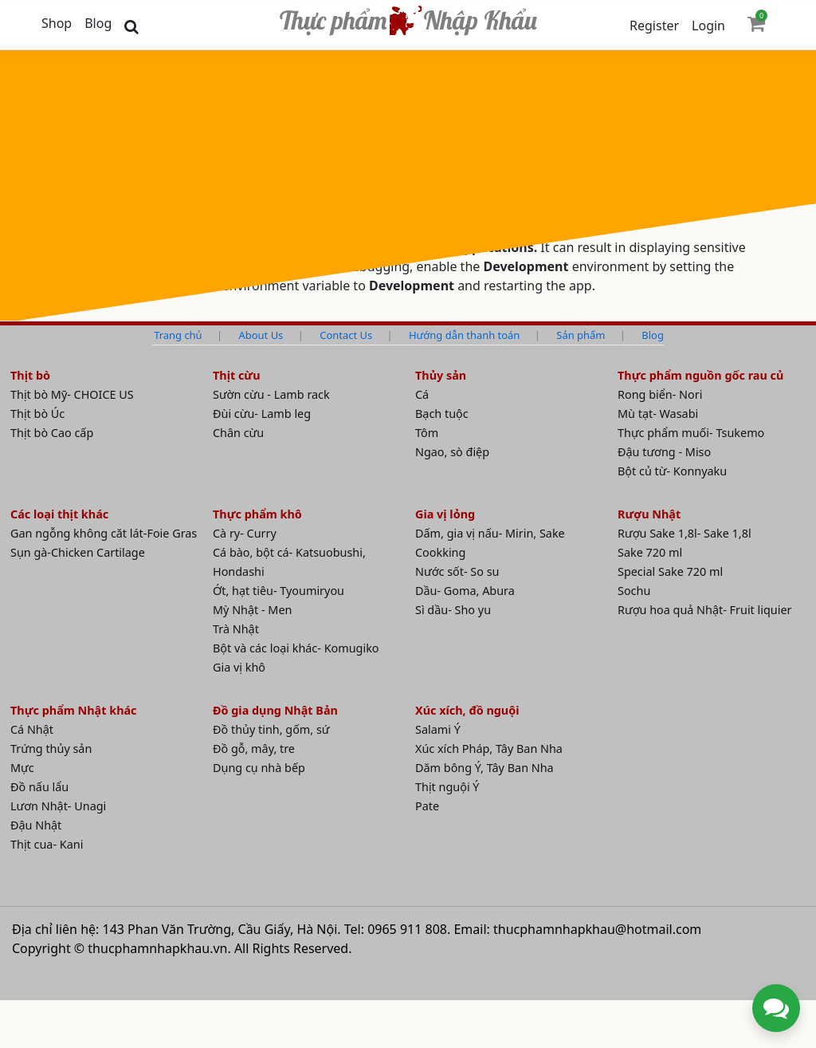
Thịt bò (30, 375)
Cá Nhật (31, 729)
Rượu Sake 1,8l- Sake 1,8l (684, 533)
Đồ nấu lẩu (39, 786)
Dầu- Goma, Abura (465, 590)
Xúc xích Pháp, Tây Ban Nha (489, 748)
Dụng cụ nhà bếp (259, 767)
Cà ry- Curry (245, 533)
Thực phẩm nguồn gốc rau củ (700, 375)
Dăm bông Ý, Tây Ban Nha (484, 767)
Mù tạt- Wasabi (658, 413)
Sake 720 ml (650, 552)
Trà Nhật (236, 628)
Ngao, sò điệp (452, 451)
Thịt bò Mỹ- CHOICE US (72, 394)
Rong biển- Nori (660, 394)
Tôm (426, 432)
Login (708, 25)
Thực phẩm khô (257, 514)
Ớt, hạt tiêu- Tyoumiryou (278, 590)
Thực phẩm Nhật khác (73, 710)
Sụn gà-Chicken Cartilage (77, 552)
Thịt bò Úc (37, 413)
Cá (422, 394)
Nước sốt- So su (457, 571)
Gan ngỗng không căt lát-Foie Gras (103, 533)
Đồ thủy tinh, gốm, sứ (271, 729)
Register (654, 25)
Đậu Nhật (35, 825)
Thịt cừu (237, 375)
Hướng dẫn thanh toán (464, 335)
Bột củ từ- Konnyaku (672, 471)
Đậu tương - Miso (664, 451)
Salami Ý (438, 729)
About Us (261, 335)
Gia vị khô (239, 667)
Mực (22, 767)
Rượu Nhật (649, 514)
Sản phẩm (580, 335)
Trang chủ (178, 335)
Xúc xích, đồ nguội (467, 710)
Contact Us (346, 335)
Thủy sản (440, 375)
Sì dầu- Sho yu (453, 609)
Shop (56, 23)
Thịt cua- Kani (46, 844)
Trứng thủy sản (51, 748)
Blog (98, 23)
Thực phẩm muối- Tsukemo (691, 432)
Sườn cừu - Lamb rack (271, 394)
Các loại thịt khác (59, 514)
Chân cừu (238, 432)
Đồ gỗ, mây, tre (254, 748)
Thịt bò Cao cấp (51, 432)
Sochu (634, 590)
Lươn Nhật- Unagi (58, 806)
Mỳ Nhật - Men (252, 609)
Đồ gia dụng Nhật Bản (275, 710)
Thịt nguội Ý (447, 786)
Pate (427, 806)
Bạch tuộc (442, 413)
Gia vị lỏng (445, 514)
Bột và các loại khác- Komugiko (296, 648)
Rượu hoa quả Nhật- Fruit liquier (705, 609)
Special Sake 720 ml (670, 571)
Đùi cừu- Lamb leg (262, 413)
